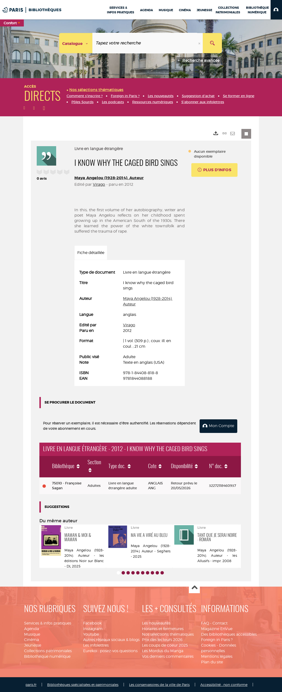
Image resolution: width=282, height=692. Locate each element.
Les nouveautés (156, 622)
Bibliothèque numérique (47, 656)
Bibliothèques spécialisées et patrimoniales (82, 684)
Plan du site (212, 661)
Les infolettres (96, 644)
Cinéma (31, 639)
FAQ (205, 622)
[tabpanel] (129, 325)
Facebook (92, 622)
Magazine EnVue (216, 628)
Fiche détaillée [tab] (90, 252)
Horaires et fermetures (163, 628)
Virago (99, 184)
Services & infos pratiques (47, 622)
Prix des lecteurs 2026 (162, 639)
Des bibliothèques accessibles (229, 634)
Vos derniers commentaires (168, 656)
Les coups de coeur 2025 (165, 644)
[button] (276, 9)
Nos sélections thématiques (168, 634)
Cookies (208, 644)
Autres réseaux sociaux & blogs (111, 639)
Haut (194, 587)
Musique (32, 634)
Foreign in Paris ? (217, 639)
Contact (220, 622)
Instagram (93, 628)
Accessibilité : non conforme (223, 684)
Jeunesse (32, 644)
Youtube (91, 634)
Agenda (31, 628)
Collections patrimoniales (48, 650)
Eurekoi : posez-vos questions (110, 650)
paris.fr (31, 684)
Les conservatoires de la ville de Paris (159, 684)
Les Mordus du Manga (162, 650)
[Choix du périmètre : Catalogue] (76, 43)
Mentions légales (216, 656)
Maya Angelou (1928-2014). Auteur (109, 177)
